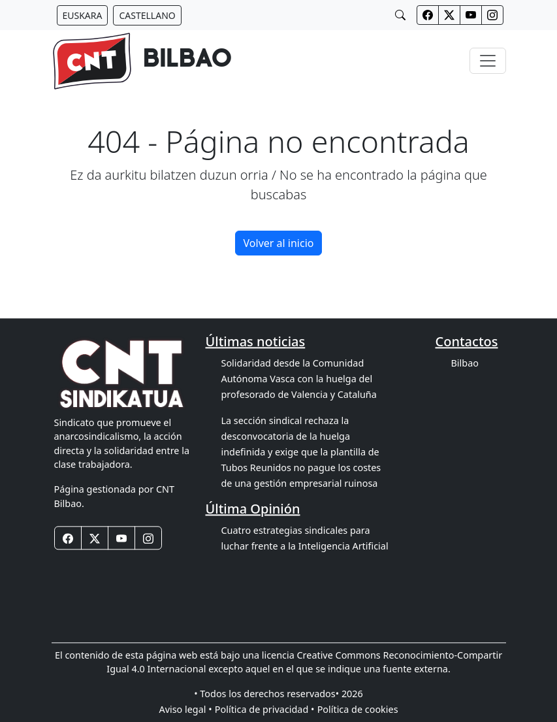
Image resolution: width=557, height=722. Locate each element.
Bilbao (465, 363)
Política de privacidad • (265, 709)
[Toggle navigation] (487, 61)
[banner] (142, 61)
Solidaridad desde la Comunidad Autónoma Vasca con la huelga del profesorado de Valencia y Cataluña (299, 379)
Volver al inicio (279, 243)
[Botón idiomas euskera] (82, 15)
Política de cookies (357, 709)
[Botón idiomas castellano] (147, 15)
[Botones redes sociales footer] (68, 538)
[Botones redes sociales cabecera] (428, 15)
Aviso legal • (185, 709)
